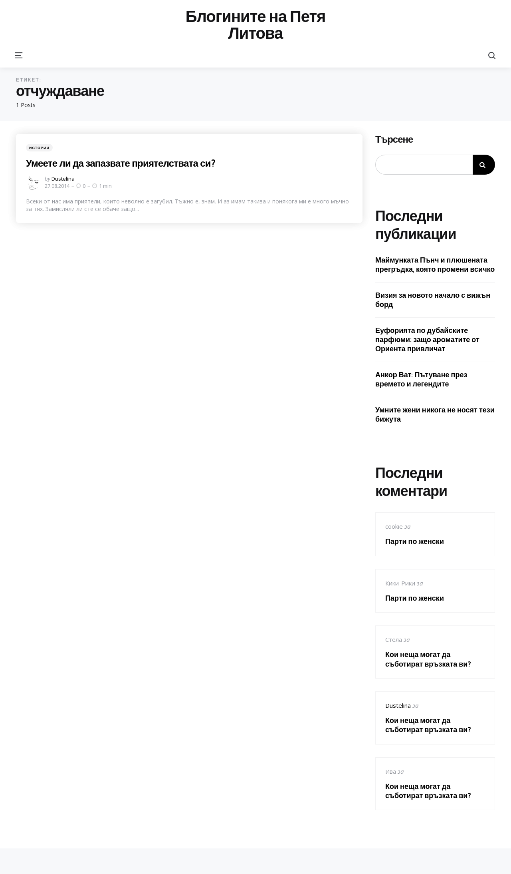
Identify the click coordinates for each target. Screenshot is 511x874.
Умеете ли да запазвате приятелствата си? (123, 163)
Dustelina (63, 178)
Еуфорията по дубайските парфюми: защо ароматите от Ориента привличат (427, 340)
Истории (39, 147)
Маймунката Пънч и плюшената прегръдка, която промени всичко (435, 264)
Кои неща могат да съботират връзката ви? (428, 659)
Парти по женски (414, 541)
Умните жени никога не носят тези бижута (435, 414)
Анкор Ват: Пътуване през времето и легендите (421, 379)
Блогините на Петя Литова (256, 25)
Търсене (394, 139)
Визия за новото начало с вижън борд (432, 300)
